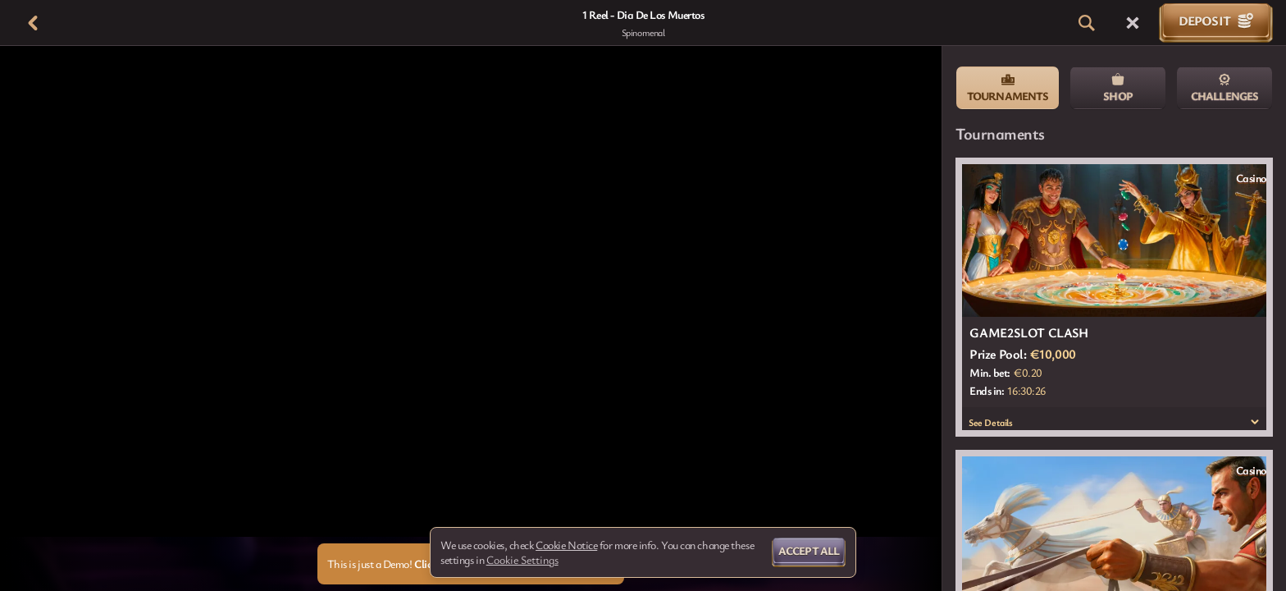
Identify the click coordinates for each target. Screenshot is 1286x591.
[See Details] (1255, 422)
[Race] (1132, 23)
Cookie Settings (522, 559)
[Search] (1086, 23)
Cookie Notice (566, 545)
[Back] (32, 23)
